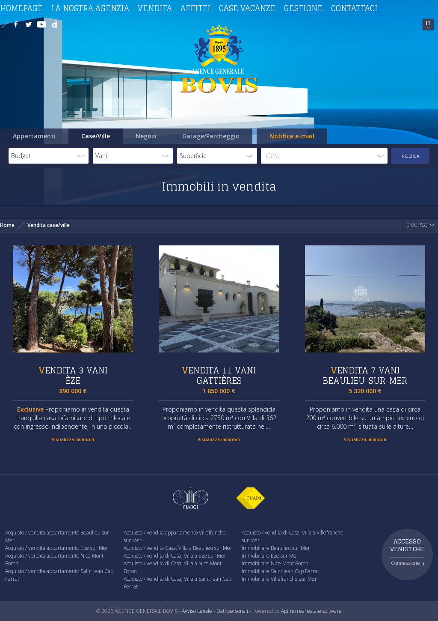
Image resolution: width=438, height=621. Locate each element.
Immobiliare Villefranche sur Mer (279, 578)
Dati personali (232, 611)
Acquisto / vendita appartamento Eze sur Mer (56, 548)
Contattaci (354, 8)
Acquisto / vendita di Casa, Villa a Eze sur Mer (175, 555)
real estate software (319, 611)
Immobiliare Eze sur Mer (270, 555)
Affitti (195, 8)
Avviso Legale (197, 611)
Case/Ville (95, 136)
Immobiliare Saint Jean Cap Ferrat (280, 571)
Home (7, 225)
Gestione (303, 8)
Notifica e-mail (291, 136)
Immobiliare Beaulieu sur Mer (276, 548)
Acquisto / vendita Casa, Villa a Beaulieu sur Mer (178, 548)
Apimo (288, 611)
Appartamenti (34, 136)
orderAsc (417, 224)
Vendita (155, 8)
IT (428, 23)
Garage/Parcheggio (211, 136)
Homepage (21, 8)
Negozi (146, 136)
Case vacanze (247, 8)
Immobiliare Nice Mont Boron (275, 563)
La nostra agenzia (90, 8)
